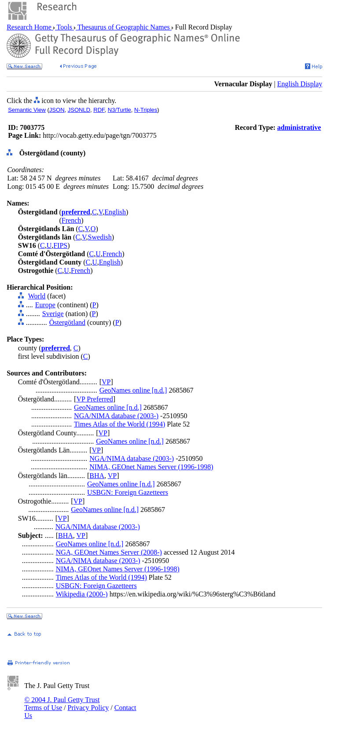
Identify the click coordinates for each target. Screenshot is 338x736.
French (71, 220)
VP (106, 382)
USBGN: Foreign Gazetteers (127, 492)
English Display (300, 84)
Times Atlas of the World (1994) (119, 424)
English (115, 212)
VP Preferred (94, 399)
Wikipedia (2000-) (82, 594)
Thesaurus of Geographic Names (124, 27)
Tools (64, 27)
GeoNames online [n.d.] (133, 390)
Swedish (100, 237)
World (37, 296)
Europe (45, 305)
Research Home (30, 27)
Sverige (53, 313)
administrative (299, 127)
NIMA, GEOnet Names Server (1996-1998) (151, 467)
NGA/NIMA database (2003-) (116, 416)
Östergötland (67, 322)
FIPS (60, 245)
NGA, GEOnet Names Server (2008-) (109, 552)
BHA (96, 475)
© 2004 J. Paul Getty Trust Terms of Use (61, 703)
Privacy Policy (88, 707)
